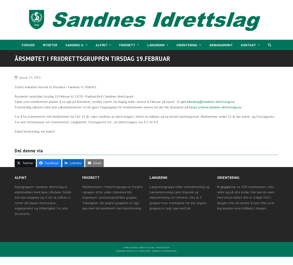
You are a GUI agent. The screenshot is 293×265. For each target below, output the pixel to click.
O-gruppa (224, 187)
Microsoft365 (169, 251)
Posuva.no (144, 251)
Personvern (162, 247)
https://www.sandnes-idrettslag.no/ (215, 107)
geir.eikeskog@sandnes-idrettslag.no (208, 102)
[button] (269, 45)
